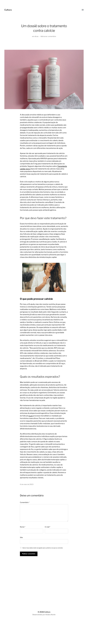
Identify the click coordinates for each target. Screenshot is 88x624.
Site (21, 537)
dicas (36, 36)
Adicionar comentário (48, 36)
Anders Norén (50, 614)
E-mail (47, 527)
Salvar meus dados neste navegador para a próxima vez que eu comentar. (42, 548)
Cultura (8, 10)
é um (31, 416)
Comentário (24, 502)
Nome (22, 527)
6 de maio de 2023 (26, 484)
